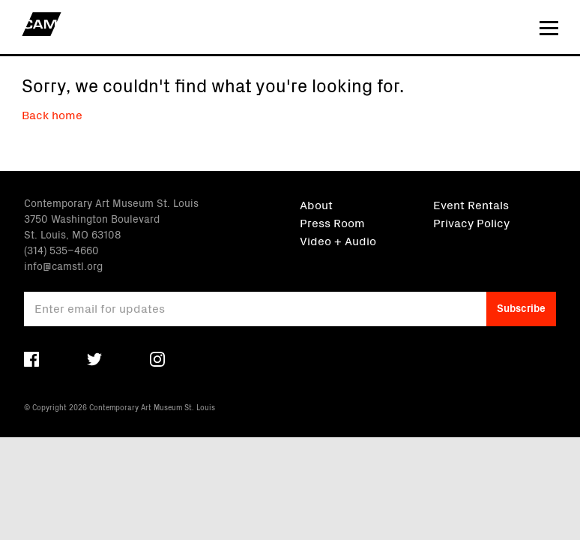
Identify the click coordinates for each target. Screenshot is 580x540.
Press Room (332, 222)
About (316, 204)
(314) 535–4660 (61, 249)
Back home (52, 114)
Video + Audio (338, 240)
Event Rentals (471, 204)
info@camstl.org (63, 265)
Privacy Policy (471, 222)
